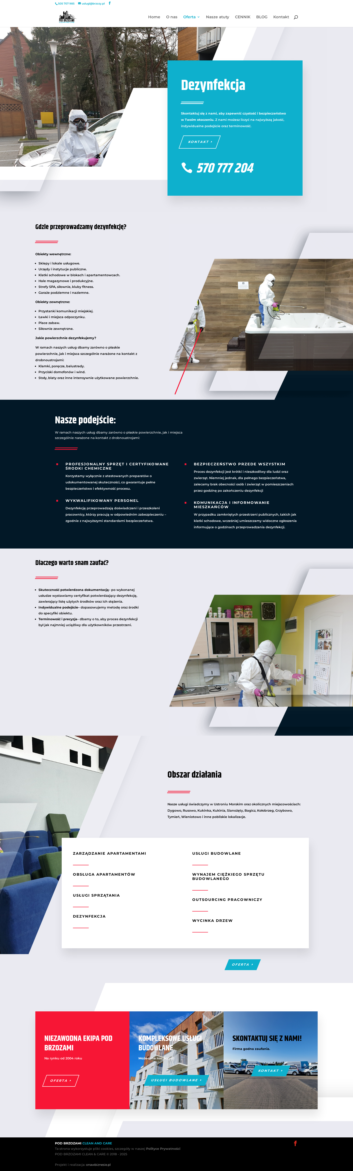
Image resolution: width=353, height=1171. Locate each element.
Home (154, 17)
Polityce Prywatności (163, 1149)
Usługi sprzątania (96, 895)
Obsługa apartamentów (104, 874)
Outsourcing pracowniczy (227, 900)
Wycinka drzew (212, 920)
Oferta (189, 17)
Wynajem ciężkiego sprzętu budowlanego (228, 876)
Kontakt (281, 17)
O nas (171, 17)
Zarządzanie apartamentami (109, 853)
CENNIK (242, 17)
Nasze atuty (217, 17)
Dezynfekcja (89, 916)
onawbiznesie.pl (98, 1165)
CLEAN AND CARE (97, 1143)
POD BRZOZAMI (68, 1143)
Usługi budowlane (216, 853)
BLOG (261, 17)
